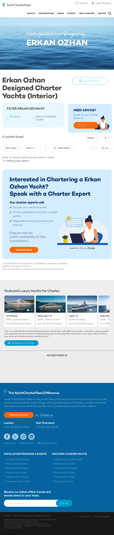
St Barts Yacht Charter (17, 468)
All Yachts (15, 116)
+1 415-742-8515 (47, 427)
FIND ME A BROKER (83, 125)
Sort (106, 148)
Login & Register (103, 3)
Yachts (31, 13)
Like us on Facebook (7, 436)
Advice (102, 13)
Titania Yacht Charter (64, 477)
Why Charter (87, 13)
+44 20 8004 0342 (16, 427)
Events (71, 13)
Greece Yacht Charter (17, 472)
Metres (90, 137)
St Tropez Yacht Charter (17, 459)
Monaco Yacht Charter (17, 463)
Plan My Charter (19, 414)
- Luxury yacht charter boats (16, 5)
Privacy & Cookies (102, 516)
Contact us (46, 415)
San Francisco (45, 423)
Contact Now (24, 249)
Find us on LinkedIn (31, 436)
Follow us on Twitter (15, 436)
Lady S (73, 316)
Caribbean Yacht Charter (18, 481)
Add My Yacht (26, 443)
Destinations (46, 13)
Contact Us (10, 443)
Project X (45, 316)
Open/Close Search (109, 13)
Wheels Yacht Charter (64, 463)
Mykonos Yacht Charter (17, 477)
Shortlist (83, 3)
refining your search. (18, 160)
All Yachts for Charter (23, 343)
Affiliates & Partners (47, 443)
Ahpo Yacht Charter (63, 481)
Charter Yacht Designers (36, 20)
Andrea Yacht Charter (64, 472)
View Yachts (91, 80)
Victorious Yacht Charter (66, 468)
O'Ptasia (12, 316)
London (9, 423)
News (61, 13)
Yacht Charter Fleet (13, 20)
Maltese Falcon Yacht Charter (68, 459)
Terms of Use (84, 516)
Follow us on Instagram (23, 436)
